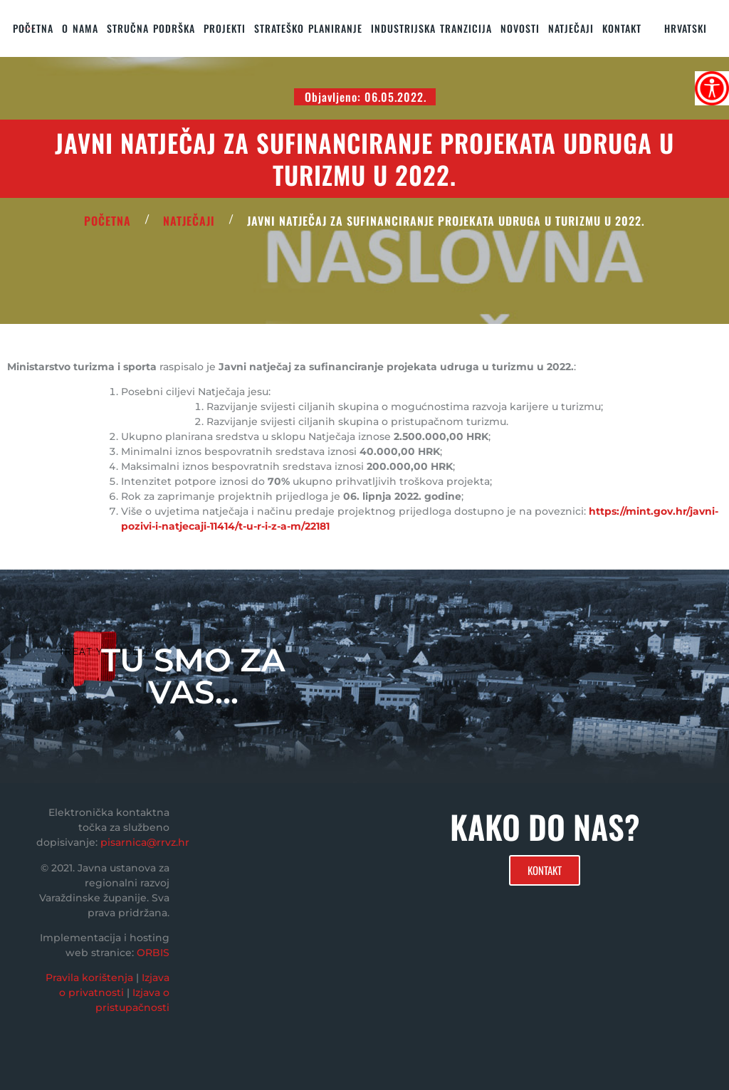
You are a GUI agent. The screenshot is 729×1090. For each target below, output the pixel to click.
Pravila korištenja (89, 977)
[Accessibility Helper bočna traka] (712, 88)
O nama (80, 28)
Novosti (520, 28)
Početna (33, 28)
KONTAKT (621, 28)
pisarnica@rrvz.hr (144, 842)
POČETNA (107, 220)
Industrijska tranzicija (431, 28)
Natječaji (571, 28)
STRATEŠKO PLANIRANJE (308, 28)
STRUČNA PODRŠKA (151, 28)
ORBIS (153, 952)
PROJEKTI (225, 28)
